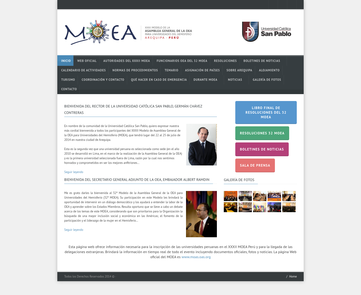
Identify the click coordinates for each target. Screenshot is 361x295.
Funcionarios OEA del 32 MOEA (182, 61)
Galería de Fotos (267, 80)
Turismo (68, 80)
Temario (171, 70)
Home (293, 276)
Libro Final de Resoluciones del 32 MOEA (266, 112)
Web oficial (87, 61)
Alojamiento (269, 70)
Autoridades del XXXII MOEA (126, 61)
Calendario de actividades (83, 70)
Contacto (69, 89)
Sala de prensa (255, 165)
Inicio (66, 61)
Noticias (237, 80)
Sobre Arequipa (239, 70)
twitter (282, 4)
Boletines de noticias (264, 61)
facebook (273, 4)
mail (292, 4)
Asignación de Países (202, 70)
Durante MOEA (207, 80)
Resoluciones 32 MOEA (262, 133)
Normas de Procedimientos (135, 70)
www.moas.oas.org (196, 257)
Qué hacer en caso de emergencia (159, 80)
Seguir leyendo (73, 172)
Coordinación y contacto (103, 80)
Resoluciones (225, 61)
